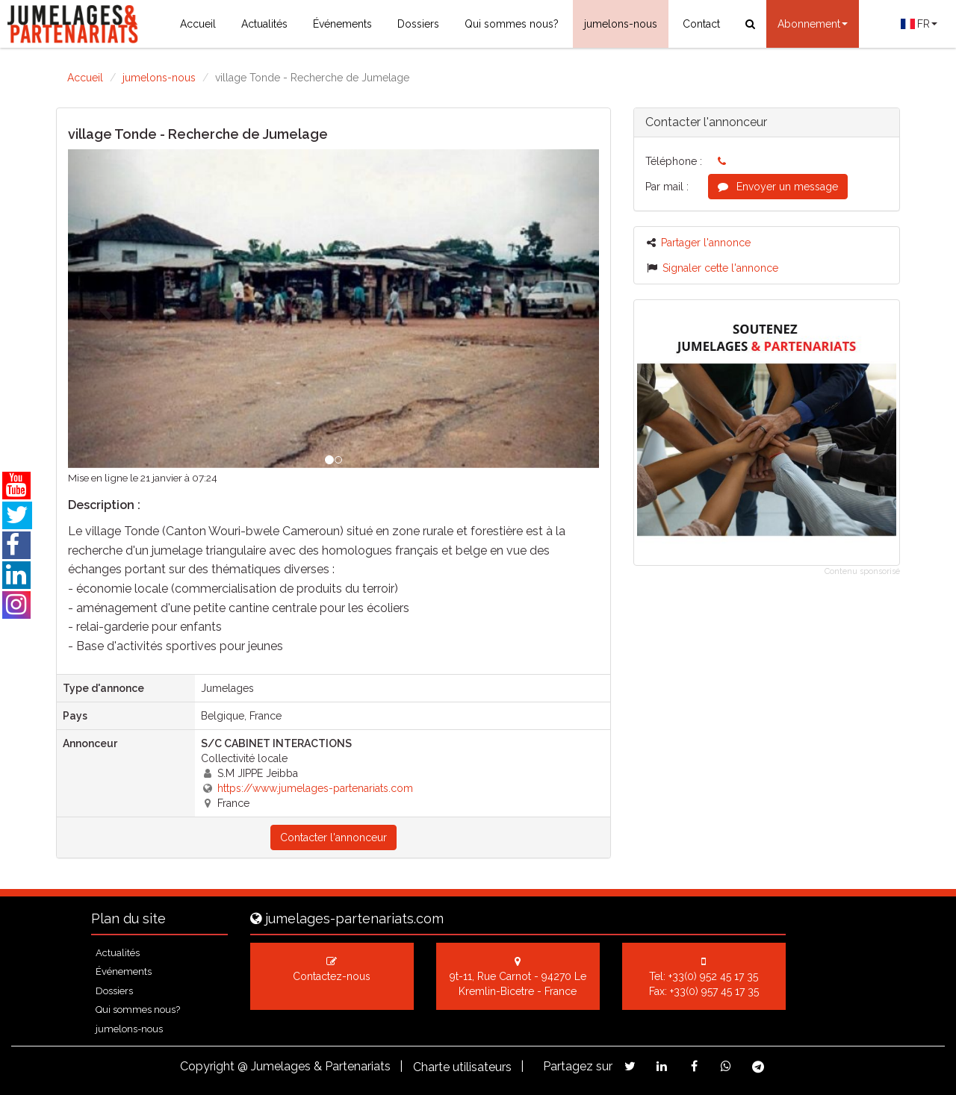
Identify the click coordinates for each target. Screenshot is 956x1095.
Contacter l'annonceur (333, 837)
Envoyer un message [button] (778, 187)
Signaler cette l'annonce (712, 268)
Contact (701, 24)
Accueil (198, 24)
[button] (108, 308)
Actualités (264, 24)
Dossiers (418, 24)
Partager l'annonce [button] (699, 243)
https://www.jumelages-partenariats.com (315, 788)
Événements (342, 24)
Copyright (207, 1066)
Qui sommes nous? (512, 24)
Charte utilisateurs (462, 1067)
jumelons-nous (620, 24)
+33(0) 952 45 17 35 (713, 976)
